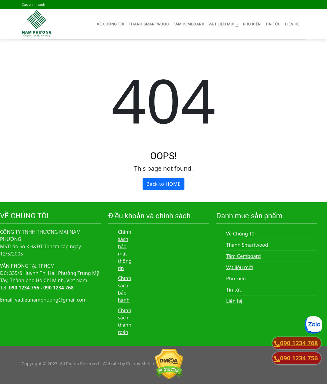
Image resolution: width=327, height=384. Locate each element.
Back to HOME (164, 184)
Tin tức (273, 24)
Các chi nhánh (33, 4)
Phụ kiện (252, 24)
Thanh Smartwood (149, 24)
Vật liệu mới (223, 24)
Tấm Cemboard (188, 24)
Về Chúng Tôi (110, 24)
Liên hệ (292, 24)
